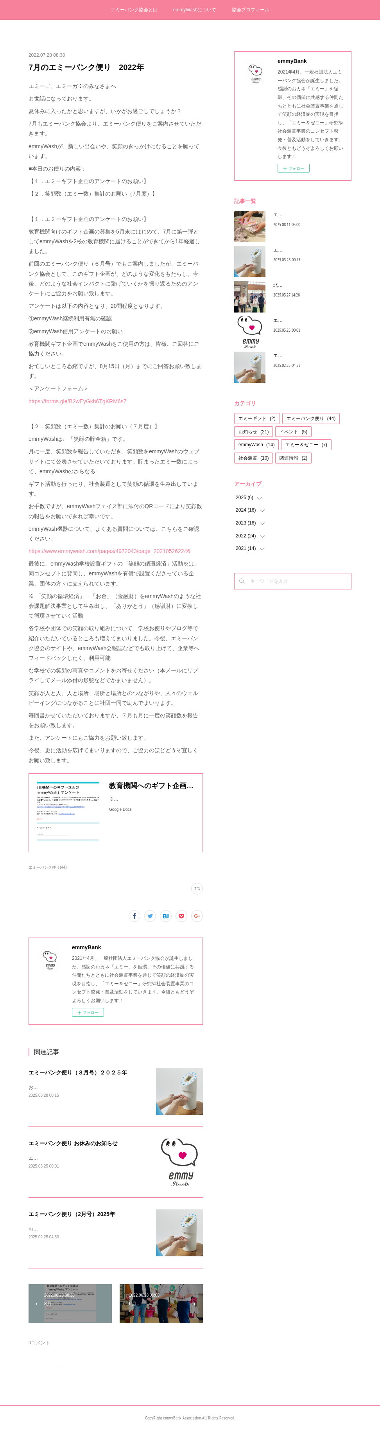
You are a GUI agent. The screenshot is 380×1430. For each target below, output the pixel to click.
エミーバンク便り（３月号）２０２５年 (78, 1072)
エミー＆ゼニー (306, 444)
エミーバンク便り (311, 418)
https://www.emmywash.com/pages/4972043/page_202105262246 (109, 551)
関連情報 (293, 458)
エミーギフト (257, 418)
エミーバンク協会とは (134, 10)
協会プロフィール (250, 10)
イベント (293, 432)
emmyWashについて (195, 10)
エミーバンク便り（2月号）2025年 (72, 1214)
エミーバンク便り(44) (48, 867)
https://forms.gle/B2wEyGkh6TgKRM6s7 (78, 401)
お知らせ (253, 432)
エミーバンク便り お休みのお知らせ (73, 1143)
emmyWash (256, 444)
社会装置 (253, 458)
